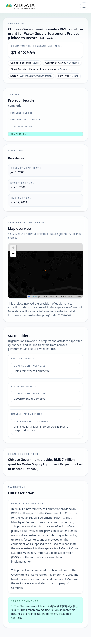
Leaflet (32, 296)
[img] (45, 270)
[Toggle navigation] (84, 6)
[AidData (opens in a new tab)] (20, 6)
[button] (13, 248)
